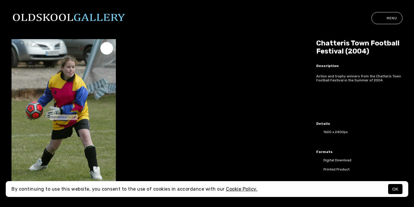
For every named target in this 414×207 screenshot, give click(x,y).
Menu (387, 18)
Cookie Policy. (241, 189)
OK (395, 189)
